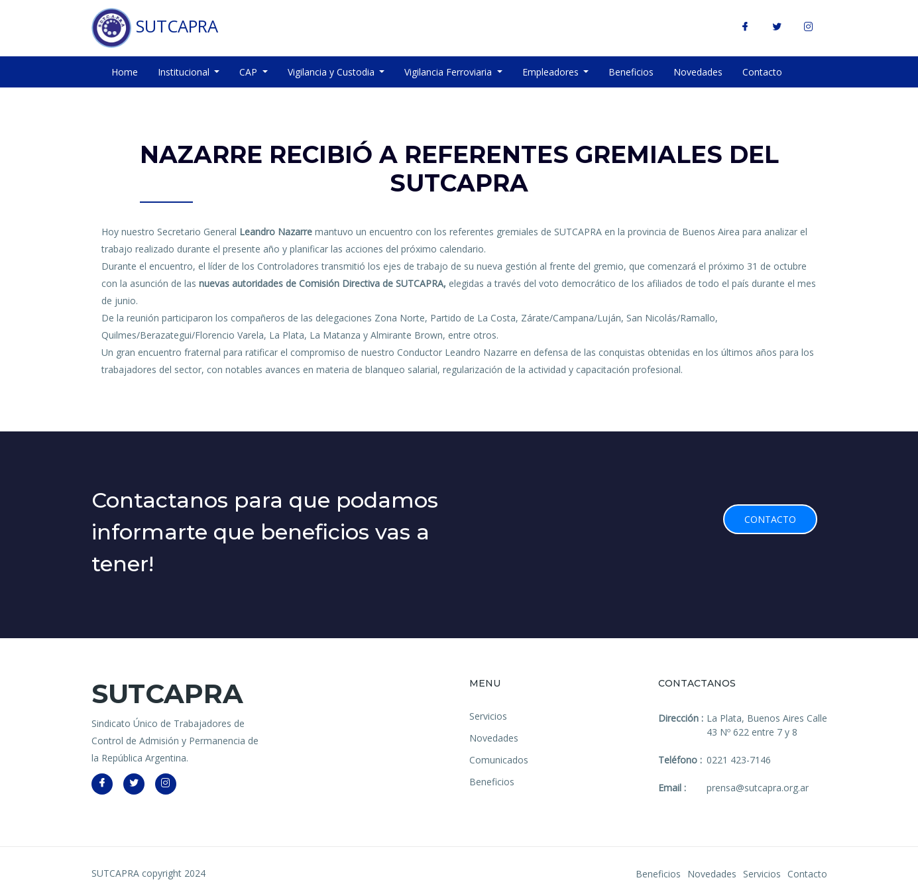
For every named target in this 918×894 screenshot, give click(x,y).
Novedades (697, 72)
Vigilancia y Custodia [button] (332, 72)
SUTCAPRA (154, 28)
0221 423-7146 (739, 760)
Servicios (488, 716)
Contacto (762, 72)
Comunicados (498, 760)
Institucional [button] (185, 72)
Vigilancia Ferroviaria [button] (449, 72)
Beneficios (631, 72)
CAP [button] (249, 72)
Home (124, 72)
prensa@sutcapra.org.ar (758, 787)
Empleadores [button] (551, 72)
